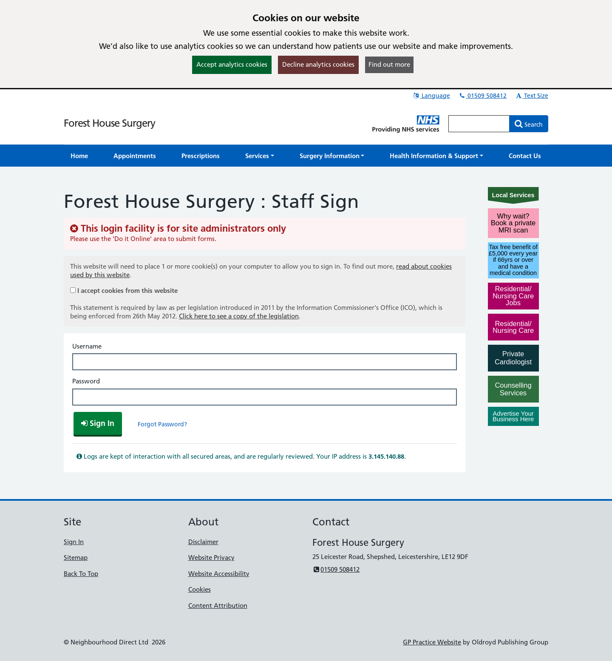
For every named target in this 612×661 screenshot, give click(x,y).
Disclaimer (203, 542)
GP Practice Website (432, 642)
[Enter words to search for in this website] (479, 123)
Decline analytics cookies (318, 64)
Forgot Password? (162, 424)
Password (86, 381)
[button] (259, 156)
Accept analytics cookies (231, 64)
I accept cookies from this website (127, 291)
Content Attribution (217, 605)
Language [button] (431, 95)
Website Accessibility (218, 574)
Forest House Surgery (109, 123)
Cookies (199, 589)
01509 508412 (482, 95)
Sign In (74, 542)
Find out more (389, 64)
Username (87, 346)
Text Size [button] (531, 95)
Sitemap (76, 557)
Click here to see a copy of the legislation (239, 316)
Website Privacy (211, 557)
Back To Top (81, 574)
